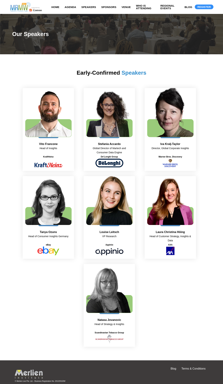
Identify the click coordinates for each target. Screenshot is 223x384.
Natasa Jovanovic (109, 319)
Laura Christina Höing (170, 232)
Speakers (88, 7)
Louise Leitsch (109, 232)
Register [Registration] (204, 6)
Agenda (70, 7)
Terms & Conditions (193, 368)
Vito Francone (48, 143)
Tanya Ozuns (48, 232)
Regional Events (167, 7)
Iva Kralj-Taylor (170, 143)
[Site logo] (25, 7)
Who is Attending (143, 7)
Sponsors (108, 7)
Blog (188, 7)
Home (55, 7)
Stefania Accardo (109, 143)
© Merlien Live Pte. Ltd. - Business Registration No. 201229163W (40, 381)
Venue (126, 7)
